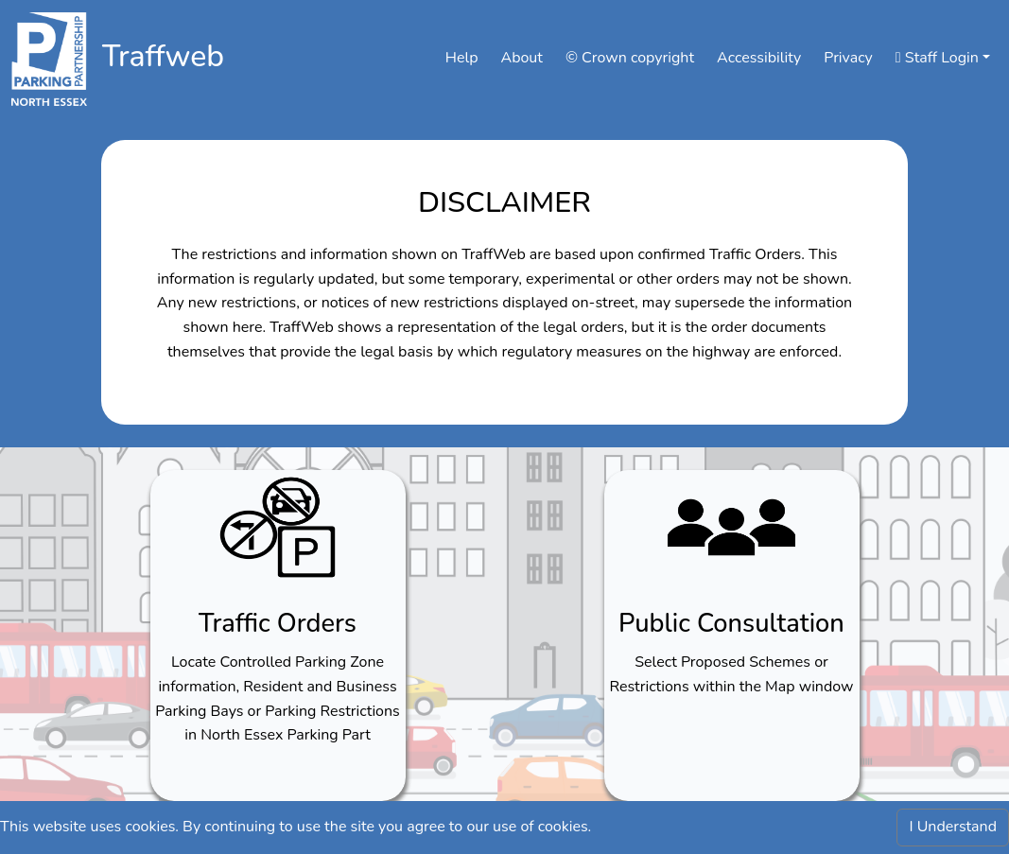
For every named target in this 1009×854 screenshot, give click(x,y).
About (521, 57)
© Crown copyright (629, 57)
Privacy (848, 57)
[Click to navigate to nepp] (49, 59)
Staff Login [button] (937, 57)
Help (461, 57)
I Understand (953, 826)
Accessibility (759, 57)
